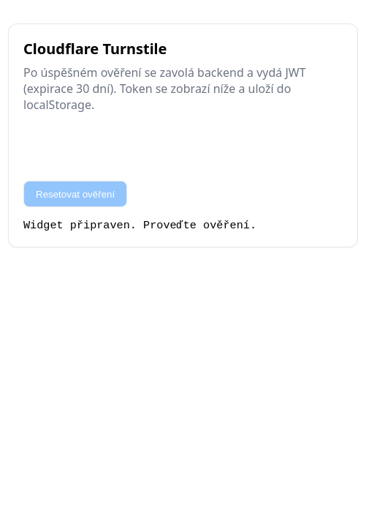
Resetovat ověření (75, 194)
